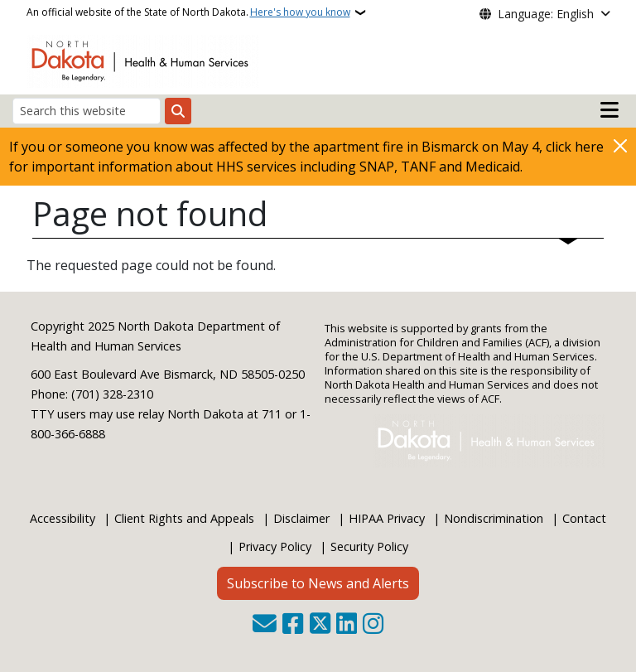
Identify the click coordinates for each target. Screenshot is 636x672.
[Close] (620, 145)
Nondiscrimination (493, 518)
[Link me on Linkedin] (346, 625)
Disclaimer (301, 518)
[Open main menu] (609, 110)
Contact (584, 518)
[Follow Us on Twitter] (320, 625)
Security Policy (369, 546)
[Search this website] (86, 110)
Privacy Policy (274, 546)
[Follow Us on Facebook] (292, 625)
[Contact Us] (265, 625)
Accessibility (62, 518)
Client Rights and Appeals (184, 518)
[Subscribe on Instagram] (373, 625)
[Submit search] (178, 111)
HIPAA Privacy (387, 518)
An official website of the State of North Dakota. (188, 12)
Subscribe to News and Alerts (318, 583)
